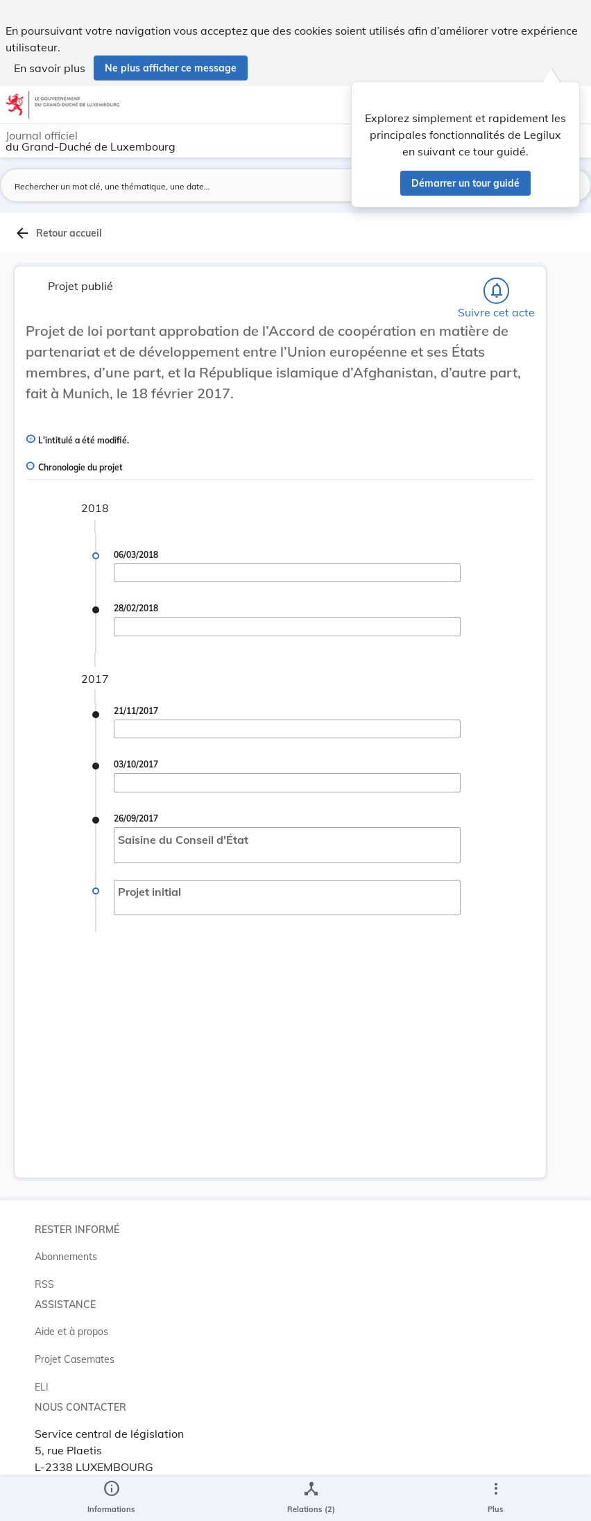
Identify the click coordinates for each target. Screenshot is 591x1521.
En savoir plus (49, 68)
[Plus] (495, 1499)
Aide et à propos (71, 1331)
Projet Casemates (74, 1359)
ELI (42, 1387)
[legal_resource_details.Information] (111, 1499)
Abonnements (66, 1256)
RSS (44, 1284)
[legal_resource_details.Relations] (311, 1499)
